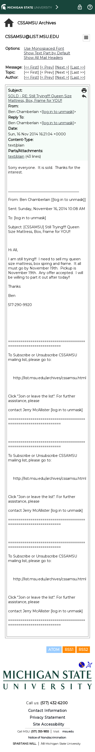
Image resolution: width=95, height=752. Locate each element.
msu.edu (68, 731)
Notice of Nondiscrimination (47, 737)
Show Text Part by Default (47, 53)
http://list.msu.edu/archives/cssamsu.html (49, 378)
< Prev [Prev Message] (47, 67)
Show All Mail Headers (43, 57)
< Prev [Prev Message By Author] (47, 77)
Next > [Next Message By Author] (62, 77)
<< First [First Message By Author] (31, 77)
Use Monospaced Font (44, 48)
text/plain (16, 156)
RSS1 (69, 649)
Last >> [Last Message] (77, 67)
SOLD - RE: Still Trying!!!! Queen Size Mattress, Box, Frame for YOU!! (40, 98)
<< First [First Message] (31, 67)
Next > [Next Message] (62, 67)
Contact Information (47, 710)
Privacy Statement (47, 717)
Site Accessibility (48, 724)
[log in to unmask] (58, 111)
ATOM (54, 649)
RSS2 (83, 649)
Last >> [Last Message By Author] (77, 77)
